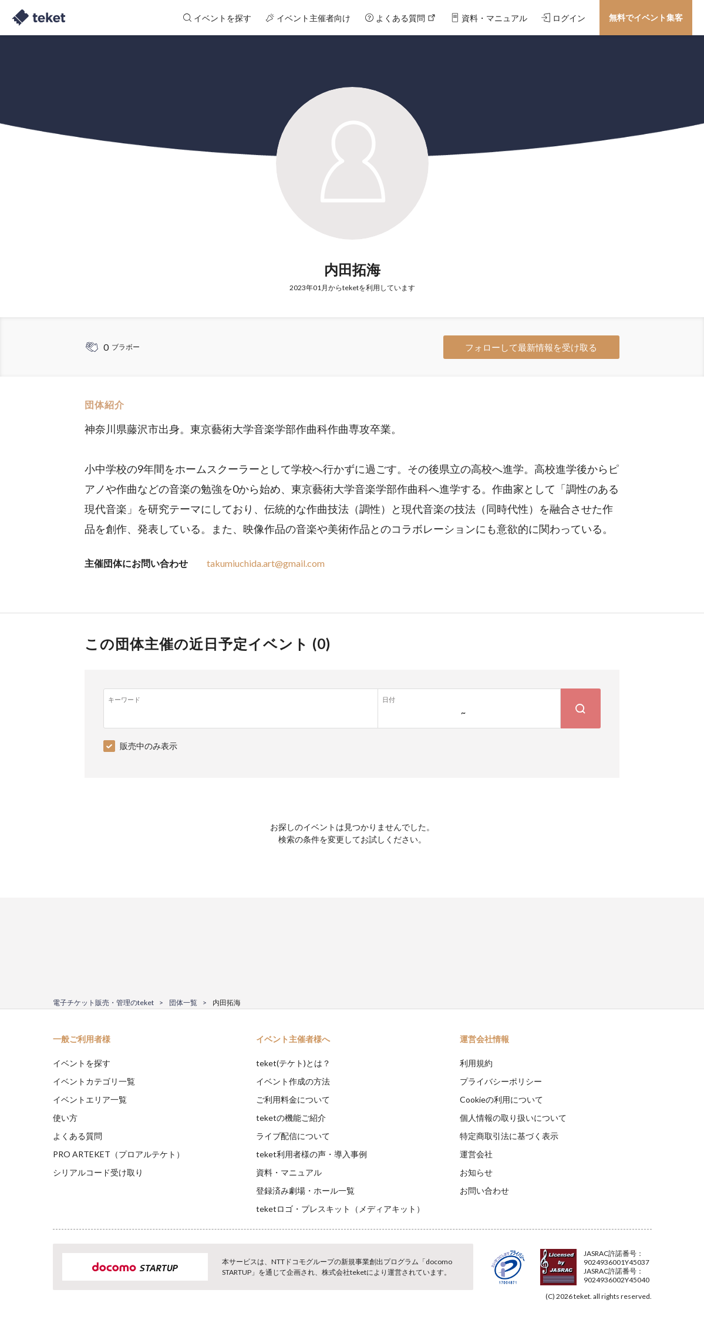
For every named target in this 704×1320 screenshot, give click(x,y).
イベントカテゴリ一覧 (94, 1081)
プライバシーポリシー (501, 1081)
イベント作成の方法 (293, 1081)
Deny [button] (584, 1262)
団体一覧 (183, 1002)
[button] (34, 1276)
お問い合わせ (484, 1190)
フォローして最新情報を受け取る (531, 347)
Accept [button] (644, 1261)
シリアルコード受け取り (98, 1172)
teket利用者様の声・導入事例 (311, 1154)
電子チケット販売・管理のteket (103, 1002)
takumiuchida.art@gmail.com (266, 563)
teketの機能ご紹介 (291, 1118)
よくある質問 (77, 1136)
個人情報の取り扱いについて (513, 1118)
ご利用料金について (293, 1099)
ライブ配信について (293, 1136)
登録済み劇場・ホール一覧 (305, 1190)
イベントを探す (81, 1063)
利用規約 (476, 1063)
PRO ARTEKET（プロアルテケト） (118, 1154)
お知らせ (476, 1172)
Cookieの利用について (501, 1099)
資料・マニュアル (289, 1172)
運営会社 (476, 1154)
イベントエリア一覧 (90, 1099)
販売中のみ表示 (148, 746)
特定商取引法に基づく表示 (509, 1136)
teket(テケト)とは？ (293, 1063)
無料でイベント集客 (646, 17)
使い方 (65, 1118)
